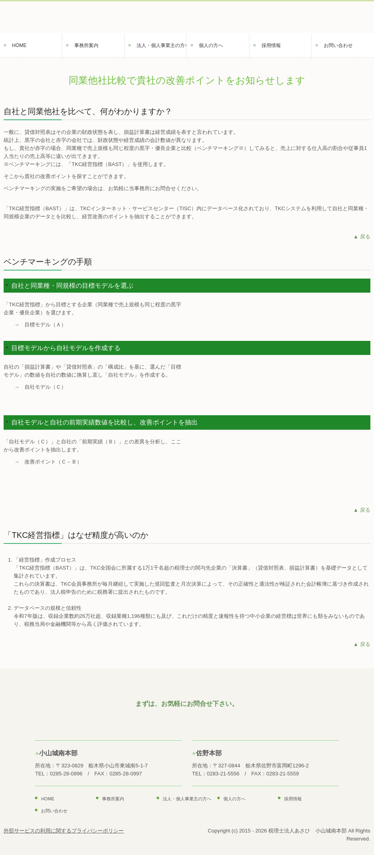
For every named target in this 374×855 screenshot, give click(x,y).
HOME (19, 45)
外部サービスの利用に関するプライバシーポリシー (64, 831)
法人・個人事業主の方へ (162, 45)
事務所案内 (86, 45)
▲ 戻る (361, 237)
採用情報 (271, 45)
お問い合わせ (338, 45)
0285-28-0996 (66, 774)
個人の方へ (211, 45)
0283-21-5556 (223, 774)
